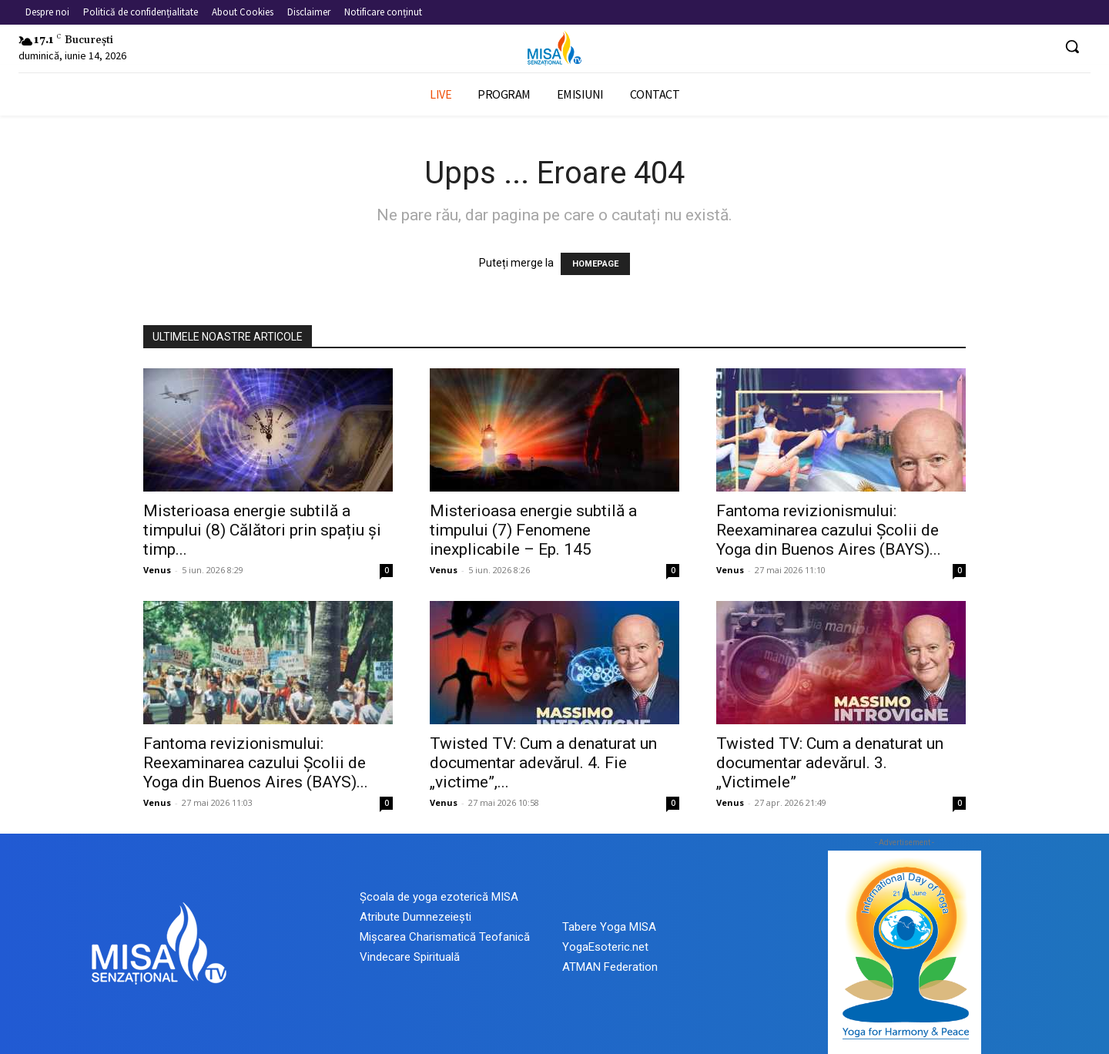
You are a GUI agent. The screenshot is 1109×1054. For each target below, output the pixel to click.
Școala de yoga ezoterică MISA (439, 897)
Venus (157, 570)
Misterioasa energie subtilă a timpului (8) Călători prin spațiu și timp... (262, 530)
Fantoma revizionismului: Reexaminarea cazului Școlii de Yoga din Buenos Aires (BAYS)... (828, 530)
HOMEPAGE (595, 264)
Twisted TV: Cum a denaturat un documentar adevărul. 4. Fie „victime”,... (543, 762)
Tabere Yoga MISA (609, 927)
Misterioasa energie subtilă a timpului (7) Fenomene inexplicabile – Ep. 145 (533, 530)
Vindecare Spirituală (410, 957)
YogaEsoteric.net (605, 947)
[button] (1072, 46)
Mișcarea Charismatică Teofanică (445, 937)
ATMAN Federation (610, 967)
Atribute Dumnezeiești (415, 917)
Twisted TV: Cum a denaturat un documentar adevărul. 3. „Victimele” (829, 762)
